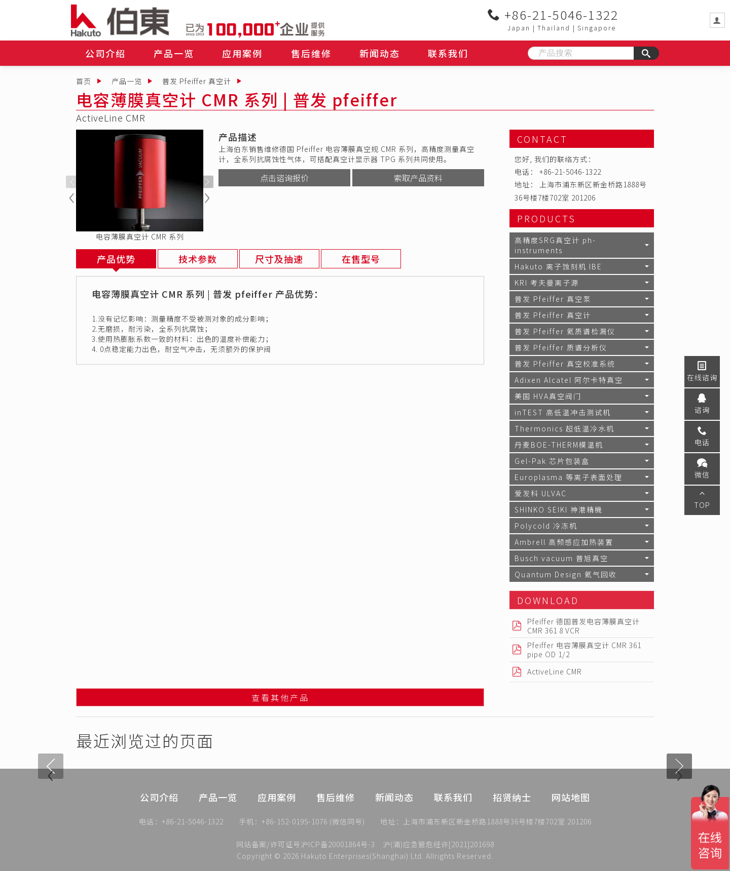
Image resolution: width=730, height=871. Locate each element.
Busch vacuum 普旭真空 (561, 558)
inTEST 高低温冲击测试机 (563, 412)
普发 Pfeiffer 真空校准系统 (565, 364)
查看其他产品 (280, 698)
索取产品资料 (418, 178)
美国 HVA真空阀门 (548, 396)
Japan (518, 27)
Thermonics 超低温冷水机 (564, 428)
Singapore (596, 27)
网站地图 (571, 807)
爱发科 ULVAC (541, 493)
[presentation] (72, 182)
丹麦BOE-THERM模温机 (559, 445)
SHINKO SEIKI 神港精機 (559, 509)
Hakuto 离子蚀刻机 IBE (558, 266)
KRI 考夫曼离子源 (547, 283)
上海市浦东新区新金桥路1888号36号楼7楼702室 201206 (497, 822)
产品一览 (174, 53)
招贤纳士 (512, 807)
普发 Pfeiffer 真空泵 (553, 299)
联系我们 (448, 53)
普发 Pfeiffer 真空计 (196, 81)
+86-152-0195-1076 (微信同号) (313, 822)
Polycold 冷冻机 (546, 526)
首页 (83, 81)
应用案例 (242, 53)
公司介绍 (105, 53)
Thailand (553, 27)
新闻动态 (379, 53)
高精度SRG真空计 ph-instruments (555, 245)
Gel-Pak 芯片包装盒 (552, 461)
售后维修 (311, 53)
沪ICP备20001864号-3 (338, 844)
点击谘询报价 (284, 178)
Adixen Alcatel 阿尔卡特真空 (569, 380)
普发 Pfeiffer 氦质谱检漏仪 (565, 331)
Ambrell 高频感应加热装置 (564, 542)
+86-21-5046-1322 (553, 15)
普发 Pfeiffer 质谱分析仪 (561, 347)
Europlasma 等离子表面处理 (569, 477)
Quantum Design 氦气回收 (566, 574)
